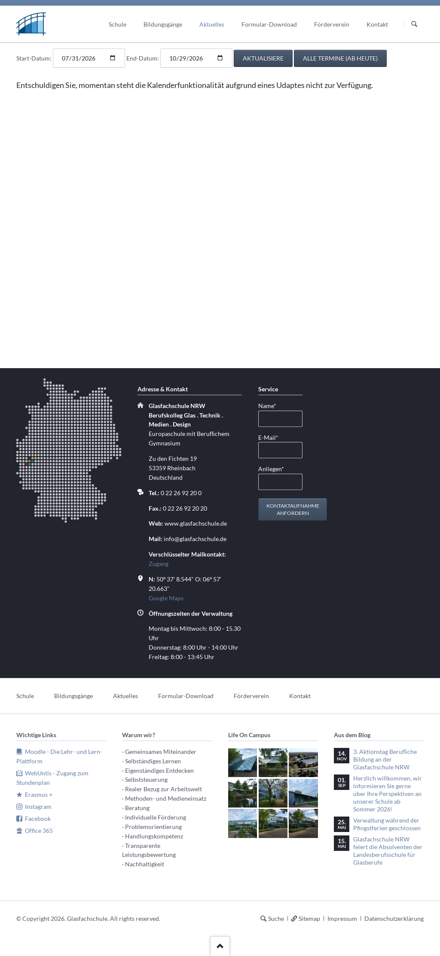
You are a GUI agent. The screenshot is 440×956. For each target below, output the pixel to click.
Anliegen (272, 468)
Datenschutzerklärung (394, 918)
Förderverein (251, 695)
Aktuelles (125, 695)
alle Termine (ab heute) (340, 58)
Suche (276, 918)
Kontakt (300, 695)
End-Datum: (142, 58)
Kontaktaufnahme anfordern (292, 509)
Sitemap (309, 918)
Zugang (158, 563)
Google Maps (166, 598)
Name (272, 405)
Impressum (342, 918)
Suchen (414, 24)
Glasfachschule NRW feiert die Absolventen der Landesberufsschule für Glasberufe (387, 850)
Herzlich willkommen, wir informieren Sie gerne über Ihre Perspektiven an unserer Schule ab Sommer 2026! (387, 793)
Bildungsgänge (73, 695)
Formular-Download (186, 695)
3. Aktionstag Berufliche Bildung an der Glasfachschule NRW (385, 759)
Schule (25, 695)
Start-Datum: (34, 58)
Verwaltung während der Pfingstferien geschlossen (387, 824)
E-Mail (272, 437)
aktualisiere (263, 58)
